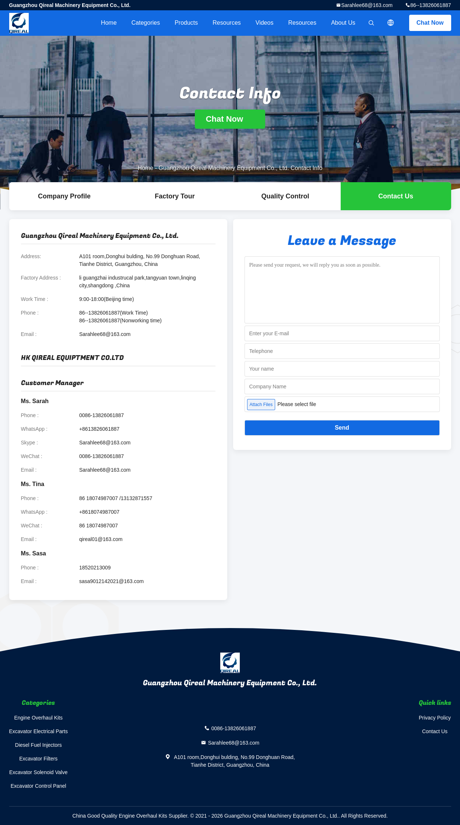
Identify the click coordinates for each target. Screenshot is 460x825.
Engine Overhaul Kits (38, 718)
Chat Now (430, 23)
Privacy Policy (435, 718)
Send (342, 427)
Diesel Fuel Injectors (38, 745)
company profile (64, 196)
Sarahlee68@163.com (367, 5)
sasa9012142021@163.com (111, 581)
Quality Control (285, 196)
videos (265, 23)
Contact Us (395, 196)
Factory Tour (175, 196)
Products (186, 23)
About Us (343, 23)
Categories (145, 23)
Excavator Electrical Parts (38, 731)
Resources (226, 23)
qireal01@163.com (101, 539)
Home (109, 23)
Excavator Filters (38, 759)
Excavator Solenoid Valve (38, 772)
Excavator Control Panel (38, 786)
